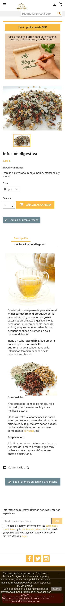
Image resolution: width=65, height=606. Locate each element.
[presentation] (31, 544)
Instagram (46, 558)
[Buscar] (41, 14)
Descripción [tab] (21, 238)
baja (24, 536)
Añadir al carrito (35, 205)
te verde (29, 430)
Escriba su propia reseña (21, 220)
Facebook (29, 558)
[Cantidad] (7, 205)
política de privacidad (34, 529)
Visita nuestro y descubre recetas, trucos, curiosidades (32, 38)
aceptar (56, 588)
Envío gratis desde (32, 27)
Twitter (37, 558)
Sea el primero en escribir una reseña (32, 482)
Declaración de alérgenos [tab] (30, 244)
